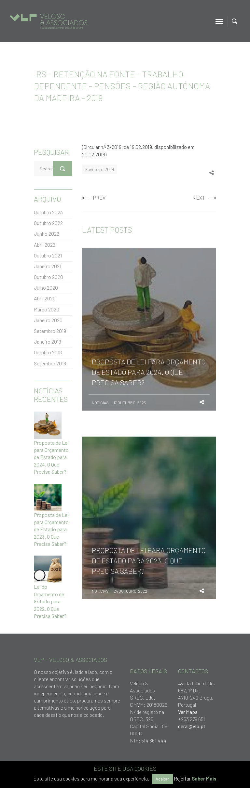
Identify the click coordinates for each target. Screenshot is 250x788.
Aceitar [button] (162, 778)
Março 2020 (46, 309)
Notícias (100, 402)
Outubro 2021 (48, 255)
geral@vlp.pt (191, 726)
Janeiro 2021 (47, 266)
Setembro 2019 (50, 331)
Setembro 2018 (50, 363)
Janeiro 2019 (47, 341)
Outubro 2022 (48, 223)
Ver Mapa (188, 712)
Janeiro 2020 (48, 320)
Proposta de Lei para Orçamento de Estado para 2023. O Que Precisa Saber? (51, 529)
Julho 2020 (46, 287)
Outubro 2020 (48, 277)
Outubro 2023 (48, 212)
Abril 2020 (45, 298)
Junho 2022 (46, 233)
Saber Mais (204, 778)
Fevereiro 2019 (99, 169)
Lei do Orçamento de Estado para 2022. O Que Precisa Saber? (50, 601)
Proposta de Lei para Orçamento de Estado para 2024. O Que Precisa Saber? (51, 457)
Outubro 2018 (48, 352)
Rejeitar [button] (182, 778)
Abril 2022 (44, 245)
